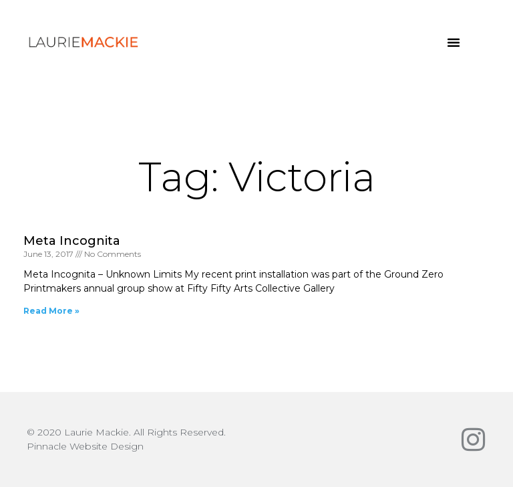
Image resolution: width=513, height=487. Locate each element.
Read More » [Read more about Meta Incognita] (51, 311)
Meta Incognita (71, 240)
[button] (454, 42)
